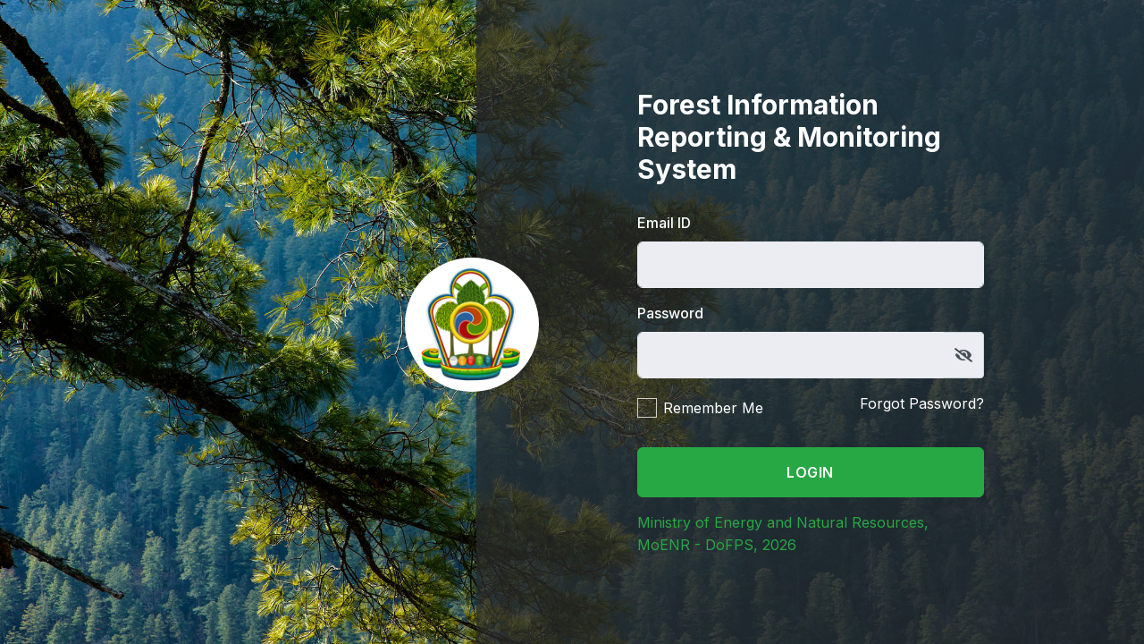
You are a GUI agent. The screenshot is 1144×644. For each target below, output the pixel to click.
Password (670, 313)
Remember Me (713, 408)
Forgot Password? (922, 403)
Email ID (664, 223)
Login (810, 472)
